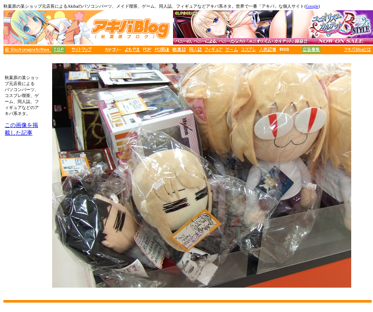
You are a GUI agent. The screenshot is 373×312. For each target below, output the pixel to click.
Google (312, 6)
